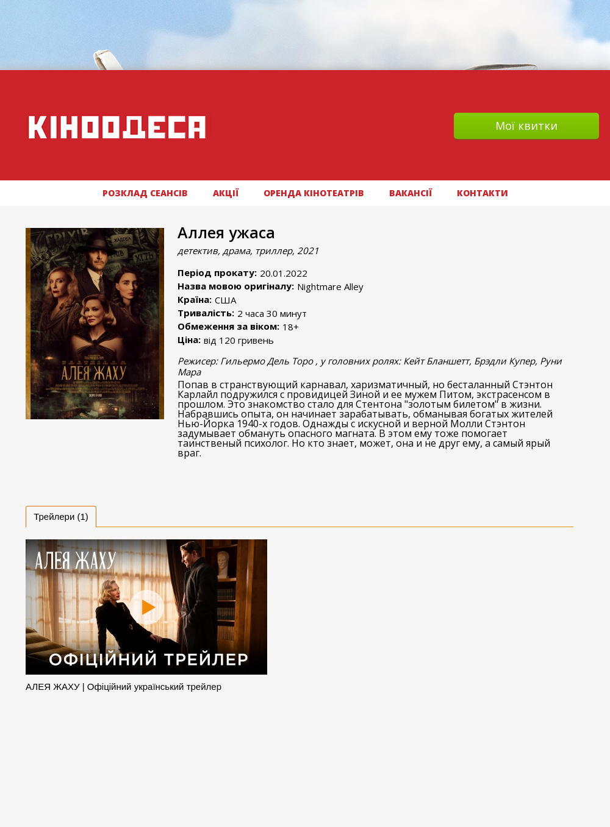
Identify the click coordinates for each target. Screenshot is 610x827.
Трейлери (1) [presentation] (61, 516)
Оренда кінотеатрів (314, 193)
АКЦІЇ (226, 193)
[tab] (61, 516)
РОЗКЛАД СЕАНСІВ (145, 193)
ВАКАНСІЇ (410, 193)
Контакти (482, 193)
